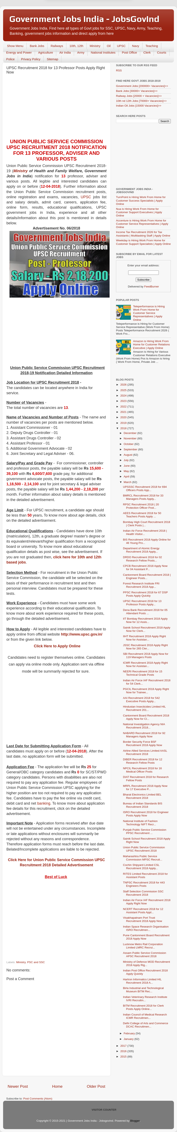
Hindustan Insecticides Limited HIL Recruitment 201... (144, 708)
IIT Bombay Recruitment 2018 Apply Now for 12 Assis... (145, 620)
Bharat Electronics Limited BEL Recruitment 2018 (142, 796)
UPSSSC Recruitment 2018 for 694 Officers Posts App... (145, 488)
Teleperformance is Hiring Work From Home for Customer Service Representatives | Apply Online (149, 313)
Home (57, 1086)
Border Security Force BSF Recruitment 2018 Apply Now (142, 743)
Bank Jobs (37, 46)
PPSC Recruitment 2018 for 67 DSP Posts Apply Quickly (145, 594)
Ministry (95, 46)
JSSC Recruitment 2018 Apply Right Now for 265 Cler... (145, 647)
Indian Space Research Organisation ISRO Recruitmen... (146, 928)
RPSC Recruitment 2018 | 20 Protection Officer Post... (141, 506)
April (127, 476)
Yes (109, 19)
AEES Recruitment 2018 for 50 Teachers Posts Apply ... (142, 515)
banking (43, 803)
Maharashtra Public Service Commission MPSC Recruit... (142, 858)
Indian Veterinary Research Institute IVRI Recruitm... (145, 998)
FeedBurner (151, 286)
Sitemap (52, 59)
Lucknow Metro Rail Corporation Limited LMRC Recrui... (143, 946)
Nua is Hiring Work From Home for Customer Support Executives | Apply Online (139, 212)
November (130, 438)
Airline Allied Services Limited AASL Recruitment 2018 (145, 752)
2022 (123, 406)
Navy (135, 46)
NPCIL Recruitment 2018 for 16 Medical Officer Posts (142, 770)
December (130, 433)
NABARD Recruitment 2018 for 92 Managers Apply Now (144, 735)
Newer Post (18, 1086)
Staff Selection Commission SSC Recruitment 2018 (143, 893)
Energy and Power (19, 52)
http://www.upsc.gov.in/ (81, 634)
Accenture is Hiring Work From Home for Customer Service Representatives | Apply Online (142, 224)
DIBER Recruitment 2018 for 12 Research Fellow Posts (142, 761)
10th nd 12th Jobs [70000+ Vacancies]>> (141, 100)
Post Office (129, 52)
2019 (123, 422)
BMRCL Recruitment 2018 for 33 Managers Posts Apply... (143, 497)
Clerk (147, 52)
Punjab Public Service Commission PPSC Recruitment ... (144, 831)
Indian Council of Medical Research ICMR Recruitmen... (145, 1016)
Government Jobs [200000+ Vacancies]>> (142, 86)
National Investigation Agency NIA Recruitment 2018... (144, 726)
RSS (119, 70)
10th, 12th (76, 46)
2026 (123, 384)
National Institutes (103, 52)
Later (68, 19)
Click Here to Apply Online (57, 646)
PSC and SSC (36, 962)
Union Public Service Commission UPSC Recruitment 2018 (144, 849)
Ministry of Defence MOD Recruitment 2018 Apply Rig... (146, 963)
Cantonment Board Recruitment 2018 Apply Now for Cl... (146, 717)
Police (10, 59)
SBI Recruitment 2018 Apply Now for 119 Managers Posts (145, 655)
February (130, 1033)
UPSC (121, 46)
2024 (123, 395)
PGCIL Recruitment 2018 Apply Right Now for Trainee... (146, 690)
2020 (123, 417)
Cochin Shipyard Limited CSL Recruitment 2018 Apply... (141, 866)
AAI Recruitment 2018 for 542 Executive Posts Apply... (141, 699)
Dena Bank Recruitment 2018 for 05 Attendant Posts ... (145, 611)
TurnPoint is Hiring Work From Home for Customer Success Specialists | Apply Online (141, 200)
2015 (123, 1056)
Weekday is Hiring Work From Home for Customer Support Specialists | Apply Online (143, 242)
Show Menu (15, 46)
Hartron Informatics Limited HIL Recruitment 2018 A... (142, 981)
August (128, 454)
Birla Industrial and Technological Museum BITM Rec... (143, 990)
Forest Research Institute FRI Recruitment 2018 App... (141, 585)
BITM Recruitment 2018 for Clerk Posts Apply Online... (143, 1007)
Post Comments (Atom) (37, 1098)
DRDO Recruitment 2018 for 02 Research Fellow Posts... (142, 559)
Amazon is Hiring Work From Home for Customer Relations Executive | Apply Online (151, 344)
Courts (161, 52)
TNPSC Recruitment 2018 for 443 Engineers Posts (144, 884)
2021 (123, 411)
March (128, 482)
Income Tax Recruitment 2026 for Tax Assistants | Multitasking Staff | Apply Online (143, 234)
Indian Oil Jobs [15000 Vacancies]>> (138, 105)
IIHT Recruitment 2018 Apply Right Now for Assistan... (144, 638)
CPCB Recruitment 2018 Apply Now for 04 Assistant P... (145, 567)
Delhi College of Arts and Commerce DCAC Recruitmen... (145, 1025)
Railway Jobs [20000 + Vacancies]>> (139, 95)
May (127, 471)
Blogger (135, 1120)
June (127, 465)
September (131, 449)
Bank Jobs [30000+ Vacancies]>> (137, 91)
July (126, 460)
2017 (123, 1045)
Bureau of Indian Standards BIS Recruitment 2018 (142, 805)
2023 (123, 401)
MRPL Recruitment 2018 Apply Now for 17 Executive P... (145, 787)
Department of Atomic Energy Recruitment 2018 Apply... (141, 550)
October (129, 444)
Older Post (96, 1086)
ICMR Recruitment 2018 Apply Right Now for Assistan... (145, 664)
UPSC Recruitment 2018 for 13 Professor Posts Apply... (142, 603)
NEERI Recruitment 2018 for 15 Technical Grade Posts (142, 673)
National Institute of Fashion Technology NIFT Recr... (140, 823)
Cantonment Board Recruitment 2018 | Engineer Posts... (147, 576)
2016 (123, 1051)
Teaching (152, 46)
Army (80, 52)
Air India (65, 52)
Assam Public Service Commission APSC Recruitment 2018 (144, 954)
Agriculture (45, 52)
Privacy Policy (30, 59)
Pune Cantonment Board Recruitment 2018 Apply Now (146, 937)
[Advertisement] (56, 108)
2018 (123, 428)
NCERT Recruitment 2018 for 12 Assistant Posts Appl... (143, 910)
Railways (57, 46)
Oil (108, 46)
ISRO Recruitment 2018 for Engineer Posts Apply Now (146, 814)
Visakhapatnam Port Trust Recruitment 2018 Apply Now (142, 919)
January (129, 1039)
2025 (123, 390)
